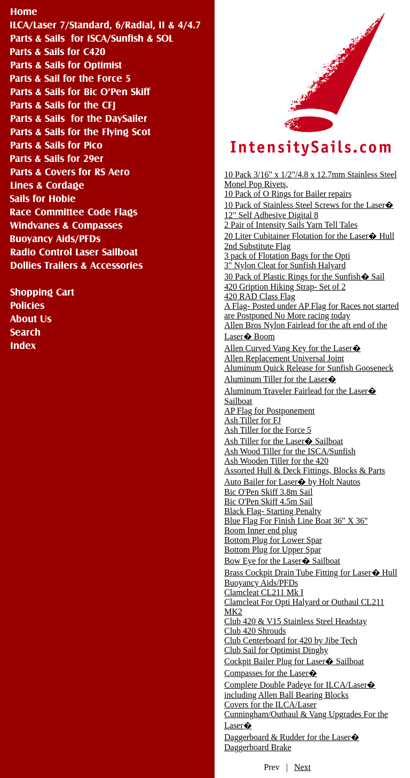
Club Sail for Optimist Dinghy (276, 650)
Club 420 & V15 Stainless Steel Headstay (295, 621)
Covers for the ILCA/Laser (270, 704)
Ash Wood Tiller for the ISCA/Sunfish (290, 451)
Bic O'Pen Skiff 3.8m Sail (268, 491)
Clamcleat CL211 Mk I (263, 592)
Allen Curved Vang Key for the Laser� (292, 348)
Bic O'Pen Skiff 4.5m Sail (268, 501)
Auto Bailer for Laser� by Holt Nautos (292, 481)
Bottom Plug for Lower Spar (273, 539)
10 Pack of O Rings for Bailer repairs (288, 193)
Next (302, 767)
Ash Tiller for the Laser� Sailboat (283, 441)
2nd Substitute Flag (257, 246)
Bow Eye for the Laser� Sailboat (282, 560)
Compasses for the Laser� (270, 673)
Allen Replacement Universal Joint (284, 358)
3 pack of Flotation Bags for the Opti (287, 255)
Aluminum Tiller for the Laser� (280, 379)
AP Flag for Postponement (269, 410)
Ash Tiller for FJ (252, 420)
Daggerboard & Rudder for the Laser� (291, 737)
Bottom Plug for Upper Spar (272, 549)
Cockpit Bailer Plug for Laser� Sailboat (294, 661)
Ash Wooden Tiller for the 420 (276, 460)
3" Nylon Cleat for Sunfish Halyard (284, 265)
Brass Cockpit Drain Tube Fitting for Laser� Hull (310, 572)
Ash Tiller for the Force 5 (267, 429)
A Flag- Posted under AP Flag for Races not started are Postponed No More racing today (311, 310)
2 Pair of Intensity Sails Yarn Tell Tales (291, 224)
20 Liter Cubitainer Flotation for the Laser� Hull (309, 235)
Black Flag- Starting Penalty (272, 511)
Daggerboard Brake (257, 747)
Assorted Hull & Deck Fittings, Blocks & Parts (304, 470)
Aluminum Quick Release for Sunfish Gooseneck (308, 367)
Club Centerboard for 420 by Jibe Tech (290, 640)
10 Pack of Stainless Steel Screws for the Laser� (308, 204)
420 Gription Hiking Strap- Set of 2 (285, 286)
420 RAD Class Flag (259, 296)
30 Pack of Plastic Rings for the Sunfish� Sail (304, 276)
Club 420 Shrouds (255, 630)
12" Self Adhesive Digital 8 (271, 215)
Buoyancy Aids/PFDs (261, 582)
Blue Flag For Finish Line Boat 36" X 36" (296, 520)
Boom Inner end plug (260, 530)
